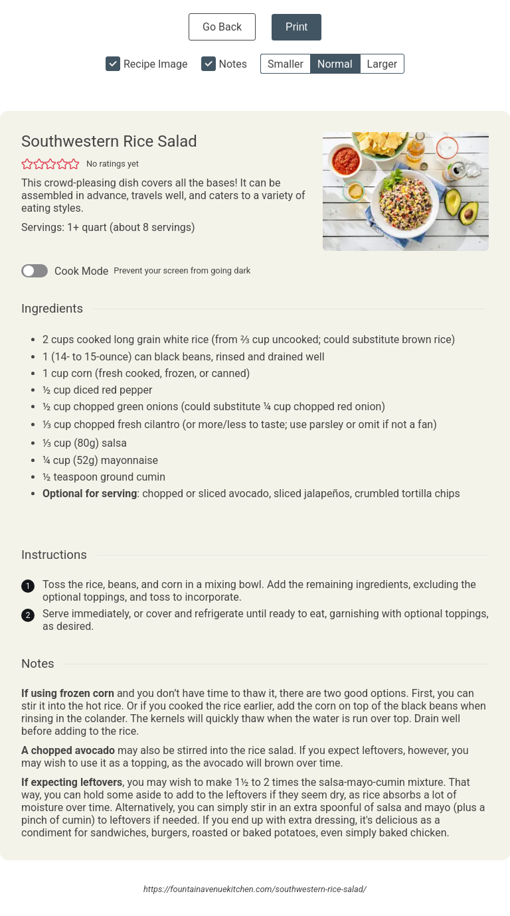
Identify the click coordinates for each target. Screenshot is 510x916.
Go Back (222, 27)
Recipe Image (156, 64)
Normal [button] (335, 64)
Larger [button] (382, 64)
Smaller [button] (285, 64)
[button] (27, 163)
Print (296, 27)
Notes (233, 64)
